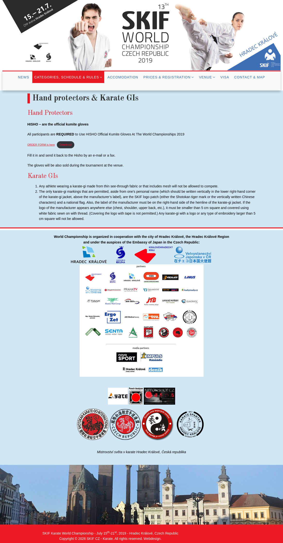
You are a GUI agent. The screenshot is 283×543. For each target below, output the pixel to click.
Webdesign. (153, 539)
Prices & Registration (166, 77)
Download (66, 144)
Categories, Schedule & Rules (66, 77)
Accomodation (122, 77)
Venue (205, 77)
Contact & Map (249, 77)
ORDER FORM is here (41, 144)
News (23, 77)
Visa (224, 77)
